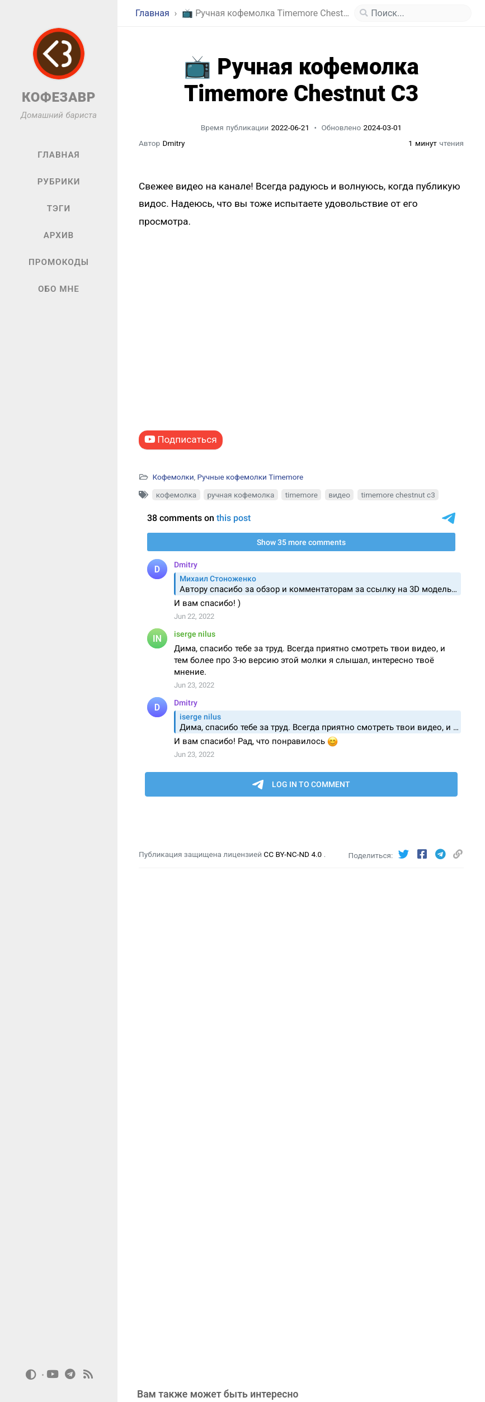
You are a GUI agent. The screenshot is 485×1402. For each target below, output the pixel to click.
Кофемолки (173, 476)
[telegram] (70, 1374)
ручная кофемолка (240, 494)
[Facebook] (423, 854)
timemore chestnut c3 (398, 494)
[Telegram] (442, 854)
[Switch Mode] (30, 1374)
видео (339, 494)
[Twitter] (405, 854)
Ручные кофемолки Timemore (250, 476)
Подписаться (180, 439)
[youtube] (53, 1374)
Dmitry (174, 143)
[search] (417, 13)
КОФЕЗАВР (59, 97)
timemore (301, 494)
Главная (153, 13)
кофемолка (176, 494)
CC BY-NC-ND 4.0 (293, 854)
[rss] (88, 1374)
